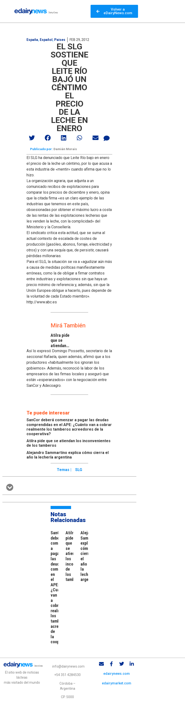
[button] (32, 137)
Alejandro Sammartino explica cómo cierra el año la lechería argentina (67, 454)
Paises (59, 40)
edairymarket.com (116, 683)
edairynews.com (116, 674)
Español (46, 40)
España (32, 40)
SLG (78, 469)
